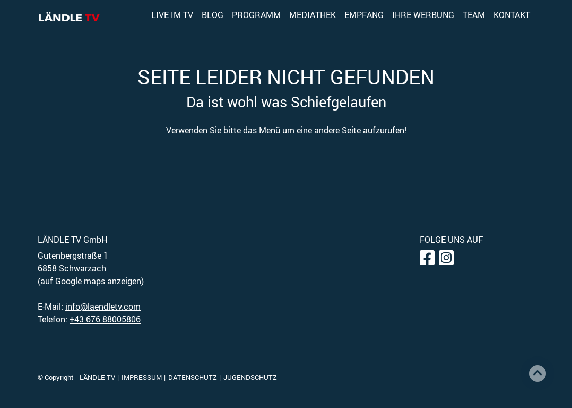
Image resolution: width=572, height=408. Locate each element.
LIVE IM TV (172, 15)
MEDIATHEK (312, 15)
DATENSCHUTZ (192, 377)
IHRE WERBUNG (423, 15)
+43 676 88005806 (105, 319)
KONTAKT (511, 15)
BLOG (212, 15)
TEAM (474, 15)
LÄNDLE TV (97, 377)
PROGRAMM (256, 15)
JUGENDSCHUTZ (250, 377)
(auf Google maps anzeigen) (91, 281)
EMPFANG (364, 15)
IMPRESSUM (142, 377)
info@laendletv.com (103, 306)
